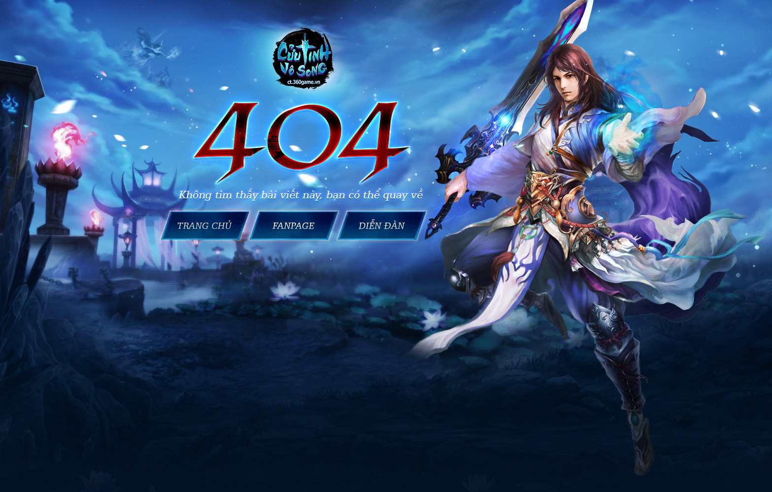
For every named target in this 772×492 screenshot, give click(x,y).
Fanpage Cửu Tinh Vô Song (294, 226)
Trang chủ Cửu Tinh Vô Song (203, 226)
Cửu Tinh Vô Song (384, 226)
